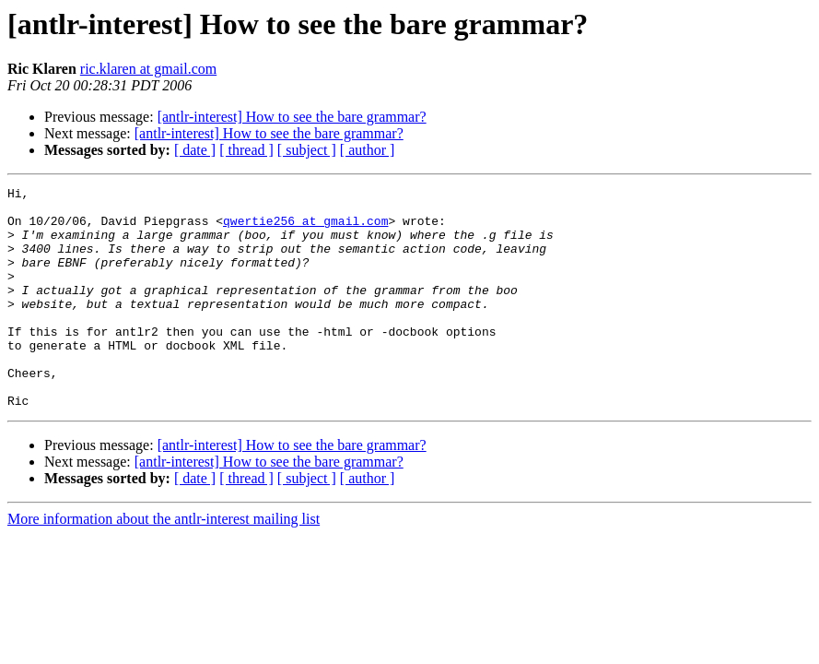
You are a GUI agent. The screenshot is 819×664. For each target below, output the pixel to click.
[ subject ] (306, 150)
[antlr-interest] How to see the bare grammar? (292, 117)
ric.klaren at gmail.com (148, 69)
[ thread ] (246, 150)
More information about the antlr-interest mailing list (163, 563)
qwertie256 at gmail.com (305, 228)
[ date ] (195, 150)
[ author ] (367, 150)
